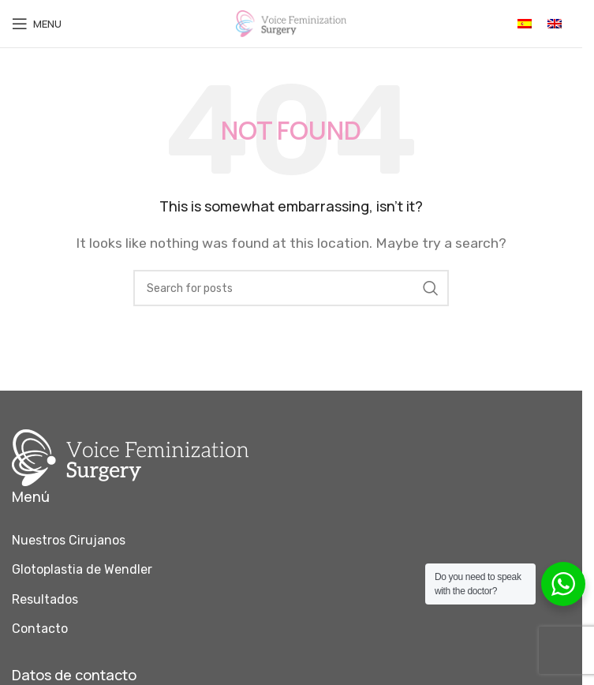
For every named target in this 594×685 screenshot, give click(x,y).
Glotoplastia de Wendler (82, 569)
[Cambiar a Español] (525, 24)
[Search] (291, 288)
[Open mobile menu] (36, 23)
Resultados (45, 599)
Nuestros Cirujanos (68, 540)
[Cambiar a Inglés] (555, 24)
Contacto (40, 628)
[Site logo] (291, 22)
